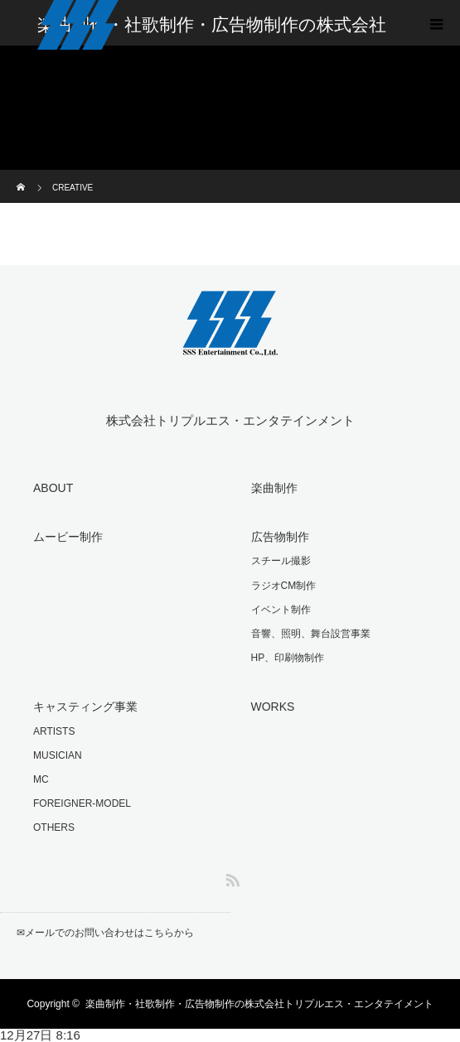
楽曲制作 (274, 487)
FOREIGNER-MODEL (82, 803)
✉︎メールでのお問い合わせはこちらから (105, 932)
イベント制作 (281, 609)
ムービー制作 (68, 536)
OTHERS (54, 827)
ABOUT (53, 487)
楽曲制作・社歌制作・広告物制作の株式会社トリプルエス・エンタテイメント (259, 1004)
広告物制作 (280, 536)
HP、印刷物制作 (288, 657)
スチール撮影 (281, 561)
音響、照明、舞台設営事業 (310, 633)
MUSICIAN (57, 755)
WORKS (273, 706)
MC (41, 779)
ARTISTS (54, 731)
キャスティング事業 (85, 706)
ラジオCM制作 (284, 585)
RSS (230, 877)
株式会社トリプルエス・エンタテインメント (230, 420)
